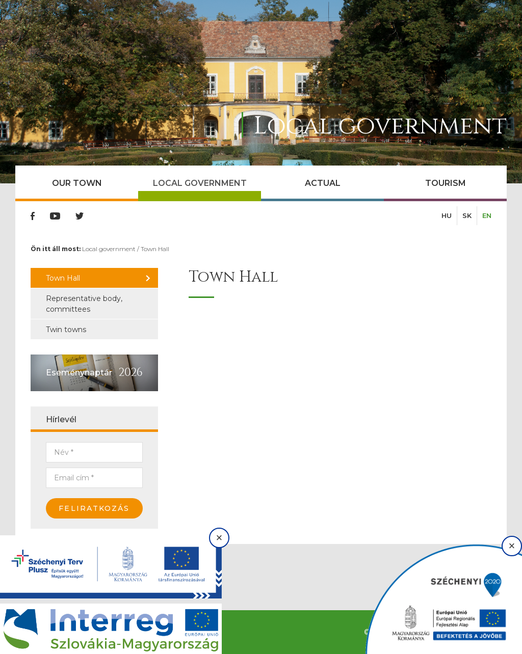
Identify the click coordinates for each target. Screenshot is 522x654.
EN (486, 215)
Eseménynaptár (79, 372)
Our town (77, 183)
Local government (200, 183)
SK (467, 215)
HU (446, 215)
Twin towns (66, 329)
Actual (323, 183)
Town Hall (155, 249)
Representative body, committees (84, 304)
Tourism (445, 183)
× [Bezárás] (219, 537)
